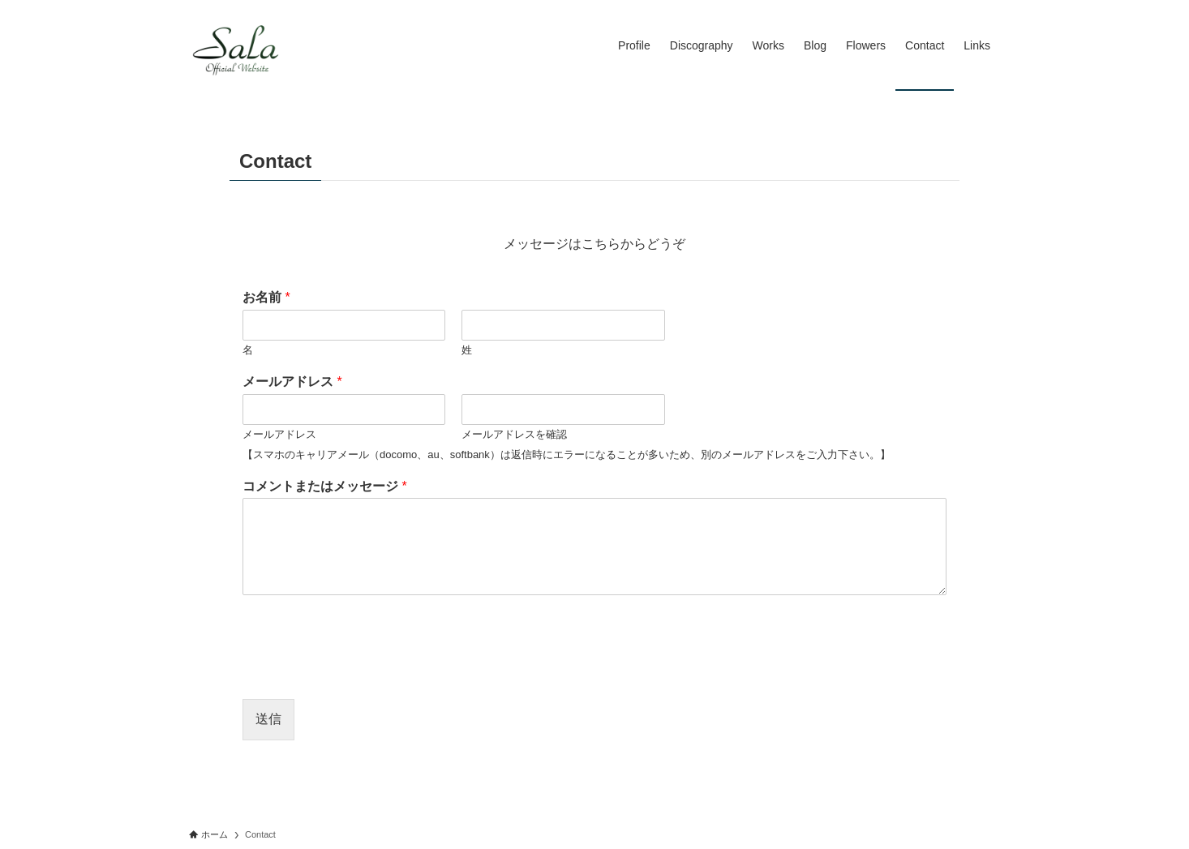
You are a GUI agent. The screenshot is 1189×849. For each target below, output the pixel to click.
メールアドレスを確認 (514, 434)
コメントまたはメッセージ (325, 486)
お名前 (266, 297)
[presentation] (366, 672)
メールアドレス (292, 381)
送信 (268, 719)
